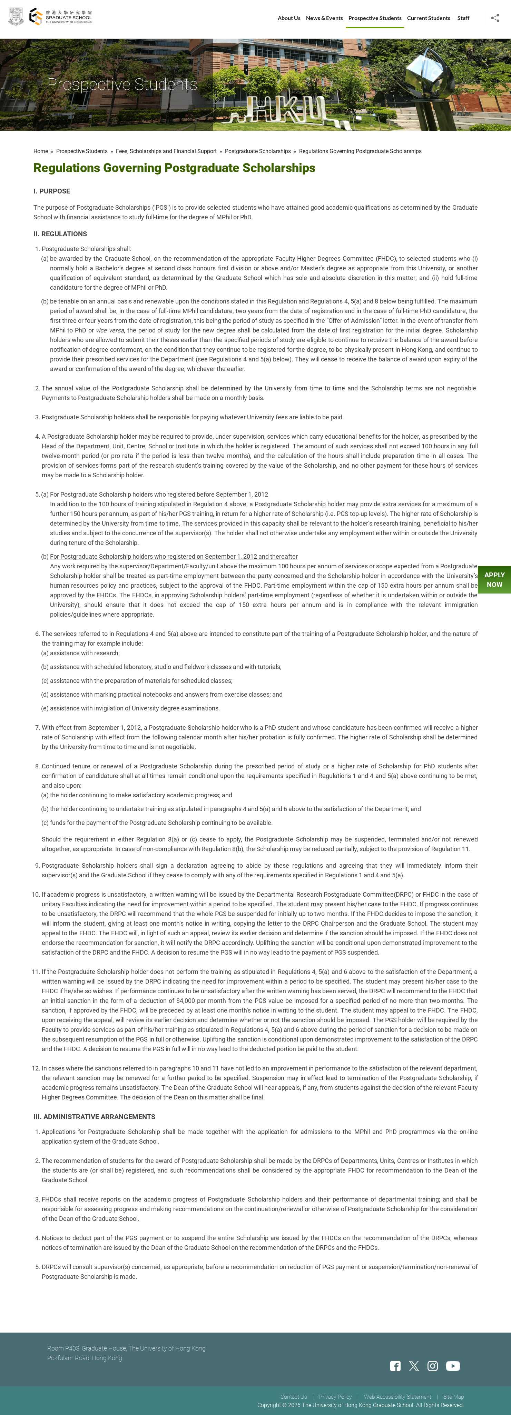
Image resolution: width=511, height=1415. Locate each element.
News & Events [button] (324, 21)
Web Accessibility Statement (397, 1397)
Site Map (453, 1397)
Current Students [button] (428, 21)
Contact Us (294, 1397)
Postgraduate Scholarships (258, 151)
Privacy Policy (335, 1397)
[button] (495, 20)
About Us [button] (289, 21)
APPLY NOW (494, 580)
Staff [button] (464, 21)
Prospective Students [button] (375, 21)
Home (40, 151)
